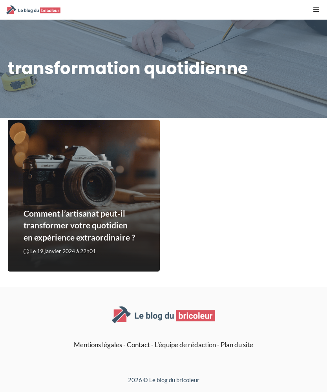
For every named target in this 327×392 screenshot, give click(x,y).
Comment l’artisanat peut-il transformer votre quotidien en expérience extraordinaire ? (79, 225)
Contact (138, 345)
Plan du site (237, 345)
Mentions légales (98, 345)
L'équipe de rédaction (185, 345)
